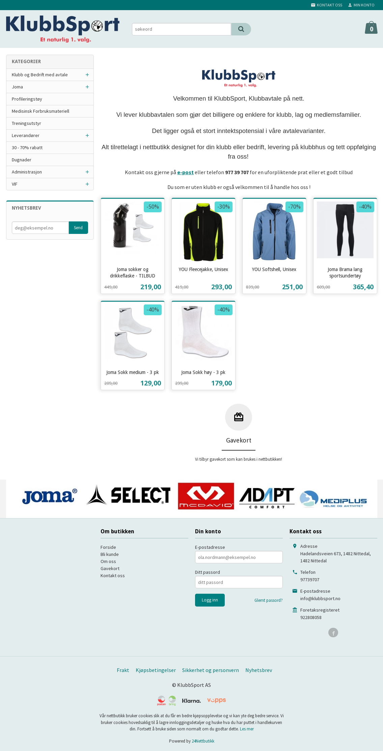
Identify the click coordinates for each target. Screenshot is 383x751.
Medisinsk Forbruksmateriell (40, 111)
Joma (17, 87)
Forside (108, 547)
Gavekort (110, 568)
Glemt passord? (268, 600)
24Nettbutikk (203, 741)
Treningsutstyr (26, 123)
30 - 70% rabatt (27, 147)
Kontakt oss (113, 575)
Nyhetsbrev (258, 670)
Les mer (247, 729)
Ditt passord (207, 572)
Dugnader (21, 160)
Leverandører (25, 135)
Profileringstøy (27, 99)
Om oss (108, 561)
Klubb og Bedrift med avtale (40, 75)
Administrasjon (27, 172)
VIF (15, 184)
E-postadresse (210, 547)
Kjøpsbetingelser (156, 670)
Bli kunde (110, 554)
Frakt (123, 670)
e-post (185, 172)
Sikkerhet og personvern (210, 670)
